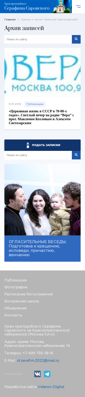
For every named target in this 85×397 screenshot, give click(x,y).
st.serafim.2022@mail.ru (38, 360)
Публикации (35, 104)
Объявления (15, 308)
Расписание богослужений (28, 294)
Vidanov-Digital (51, 387)
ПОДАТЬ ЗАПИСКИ (46, 145)
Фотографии (15, 287)
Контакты (13, 315)
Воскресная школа (21, 301)
